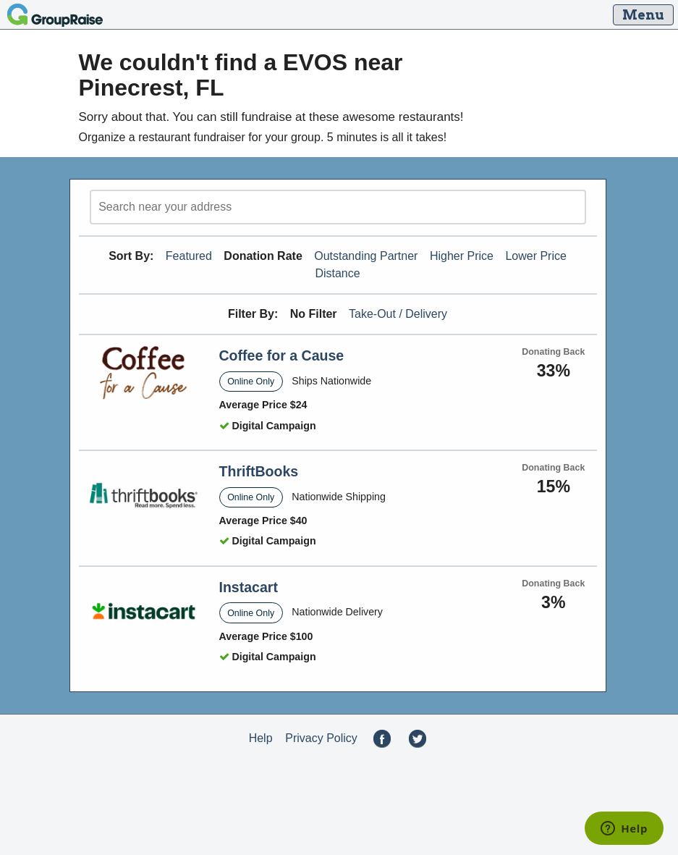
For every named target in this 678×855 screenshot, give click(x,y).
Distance (337, 273)
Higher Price (461, 256)
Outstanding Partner (366, 256)
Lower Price (535, 256)
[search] (338, 207)
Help (261, 738)
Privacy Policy (321, 738)
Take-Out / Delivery (398, 314)
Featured (189, 256)
